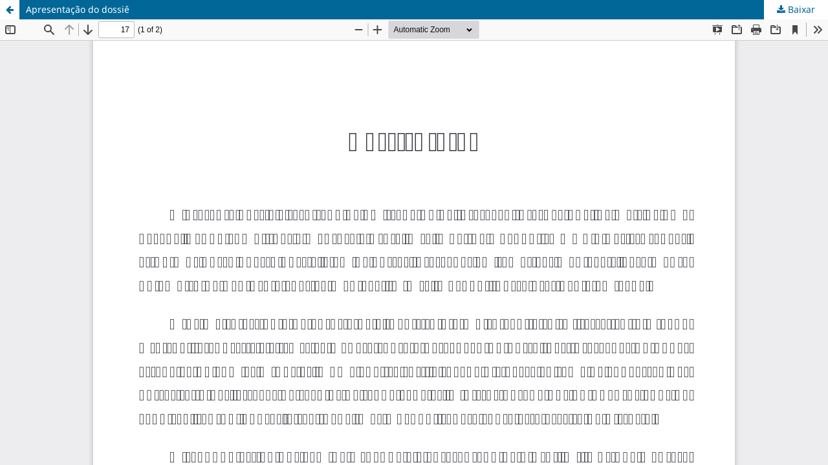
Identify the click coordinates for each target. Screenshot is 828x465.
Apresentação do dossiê (77, 9)
